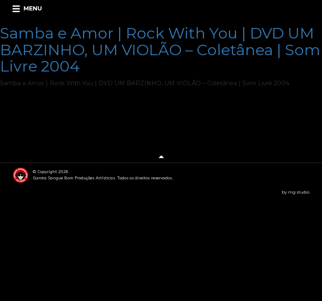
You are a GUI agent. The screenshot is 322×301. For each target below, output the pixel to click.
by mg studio (295, 192)
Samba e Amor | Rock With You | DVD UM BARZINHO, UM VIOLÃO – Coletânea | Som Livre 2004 (160, 49)
